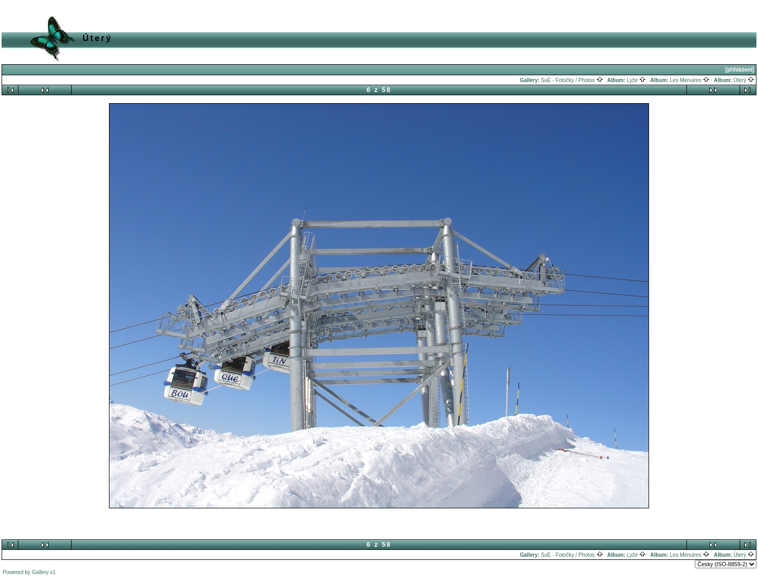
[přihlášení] (739, 70)
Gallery (40, 572)
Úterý (744, 80)
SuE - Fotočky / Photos (572, 80)
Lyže (636, 80)
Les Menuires (690, 80)
